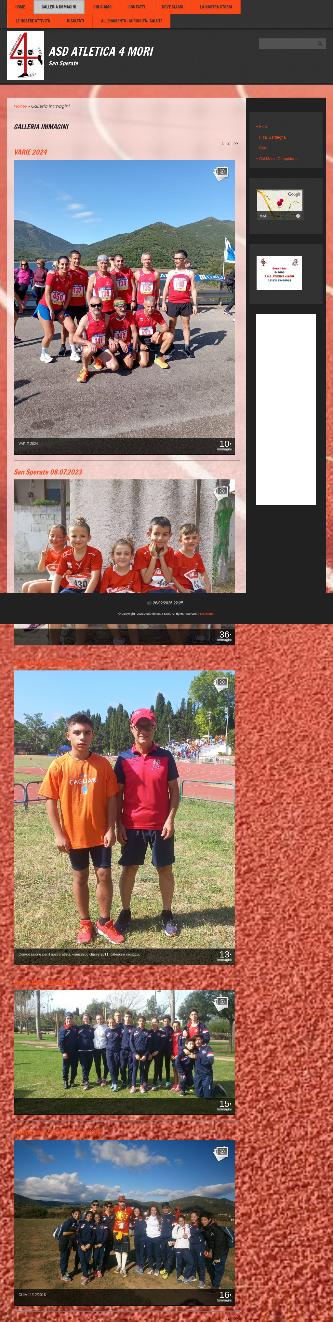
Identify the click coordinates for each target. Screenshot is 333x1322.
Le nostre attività (33, 21)
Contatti (136, 7)
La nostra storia (216, 7)
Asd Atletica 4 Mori (100, 51)
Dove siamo (172, 7)
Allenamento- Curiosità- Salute (131, 21)
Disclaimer (207, 613)
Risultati (75, 21)
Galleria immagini (59, 7)
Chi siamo (102, 7)
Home (20, 7)
